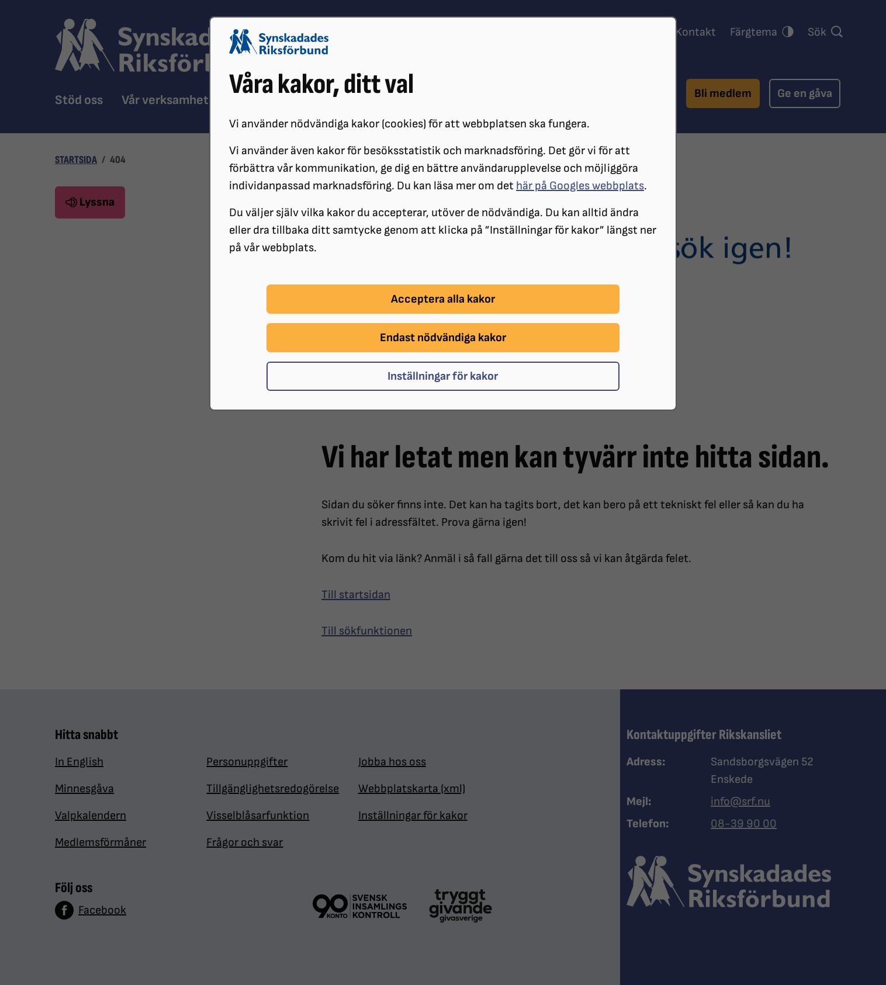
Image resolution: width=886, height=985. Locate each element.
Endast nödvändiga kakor (443, 338)
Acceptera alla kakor (443, 299)
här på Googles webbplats (580, 186)
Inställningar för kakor (442, 376)
